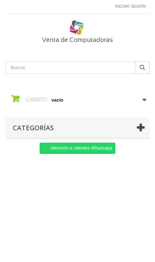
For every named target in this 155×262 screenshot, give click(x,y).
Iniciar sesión (130, 6)
